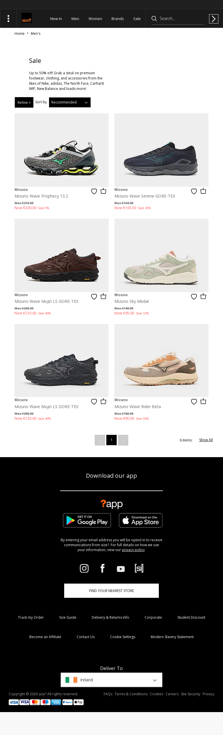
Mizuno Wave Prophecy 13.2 (41, 196)
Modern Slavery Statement (172, 636)
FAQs (108, 693)
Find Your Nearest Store (111, 590)
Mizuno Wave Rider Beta (137, 406)
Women (95, 18)
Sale (137, 18)
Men (75, 18)
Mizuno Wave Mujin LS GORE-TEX (46, 301)
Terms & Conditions (131, 693)
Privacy (208, 693)
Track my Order (31, 617)
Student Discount (191, 617)
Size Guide (67, 617)
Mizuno (21, 189)
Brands (118, 18)
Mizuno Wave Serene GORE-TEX (144, 196)
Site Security (190, 693)
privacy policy (133, 549)
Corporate (153, 617)
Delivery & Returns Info (110, 617)
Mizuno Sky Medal (131, 301)
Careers (172, 693)
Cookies (156, 693)
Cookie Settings (122, 636)
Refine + (24, 102)
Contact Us (86, 636)
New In (56, 18)
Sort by (41, 101)
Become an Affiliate (45, 636)
